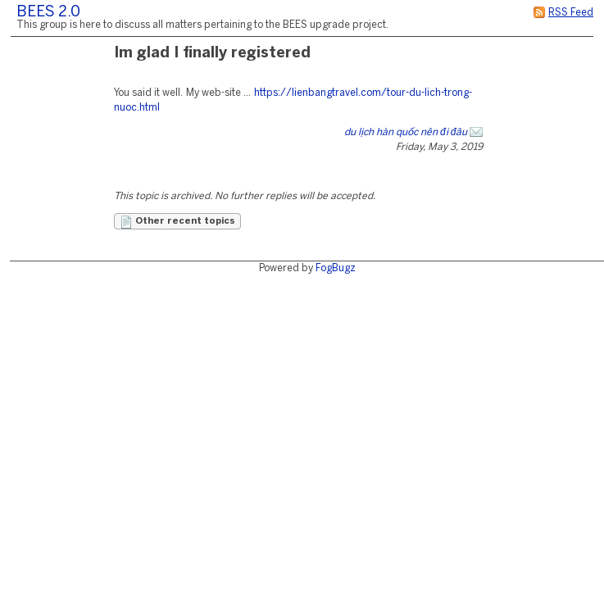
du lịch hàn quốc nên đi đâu (405, 132)
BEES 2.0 (48, 13)
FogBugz (336, 268)
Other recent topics (177, 222)
